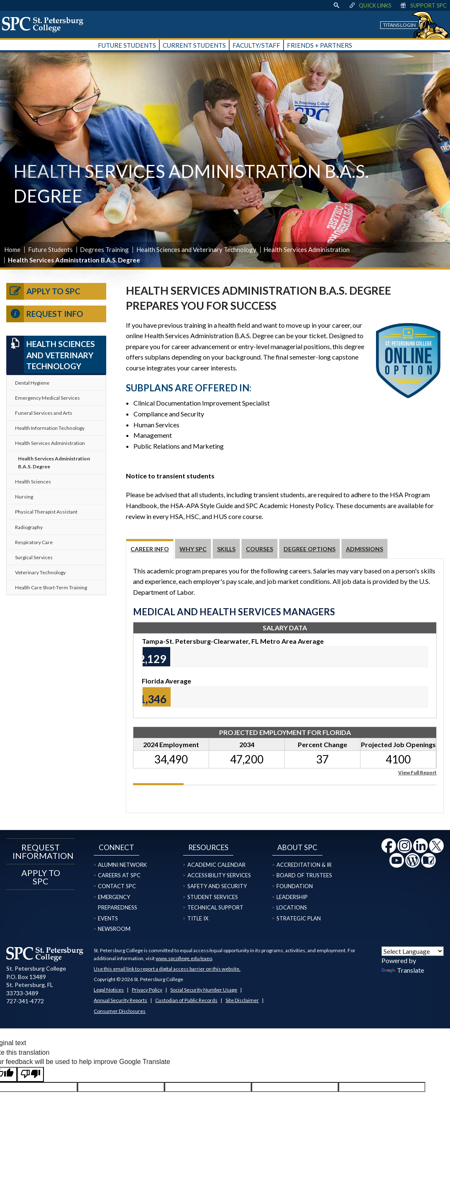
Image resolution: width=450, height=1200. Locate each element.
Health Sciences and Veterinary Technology (196, 249)
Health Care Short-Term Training (51, 587)
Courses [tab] (259, 548)
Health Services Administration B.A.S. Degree (54, 462)
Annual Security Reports (120, 1000)
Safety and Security (217, 886)
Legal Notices (109, 990)
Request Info (44, 314)
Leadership (292, 897)
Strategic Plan (298, 918)
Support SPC (423, 5)
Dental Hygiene (32, 383)
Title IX (197, 918)
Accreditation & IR (304, 864)
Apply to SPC (43, 291)
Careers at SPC (119, 875)
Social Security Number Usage (203, 990)
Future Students (50, 249)
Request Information (41, 851)
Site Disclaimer (242, 1000)
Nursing (24, 496)
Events (108, 918)
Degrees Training (104, 249)
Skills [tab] (226, 548)
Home (12, 249)
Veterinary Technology (40, 572)
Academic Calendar (216, 864)
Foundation (294, 886)
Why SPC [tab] (193, 548)
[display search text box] (336, 5)
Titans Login (399, 25)
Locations (291, 907)
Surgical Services (34, 557)
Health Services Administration (306, 249)
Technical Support (215, 907)
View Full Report (417, 772)
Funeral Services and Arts (43, 413)
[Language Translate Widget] (412, 951)
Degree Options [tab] (309, 548)
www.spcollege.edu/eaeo (184, 958)
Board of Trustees (304, 875)
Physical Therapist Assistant (46, 512)
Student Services (212, 897)
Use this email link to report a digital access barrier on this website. (167, 969)
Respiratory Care (34, 542)
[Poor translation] (30, 1074)
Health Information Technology (49, 428)
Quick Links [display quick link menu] (369, 5)
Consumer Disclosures (120, 1011)
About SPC (297, 847)
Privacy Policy (147, 990)
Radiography (29, 527)
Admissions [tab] (364, 548)
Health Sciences (33, 481)
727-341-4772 (25, 1001)
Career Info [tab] (149, 548)
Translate (402, 970)
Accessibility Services (219, 875)
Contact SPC (117, 886)
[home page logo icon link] (45, 24)
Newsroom (114, 928)
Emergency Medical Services (47, 398)
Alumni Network (122, 864)
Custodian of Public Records (186, 1000)
